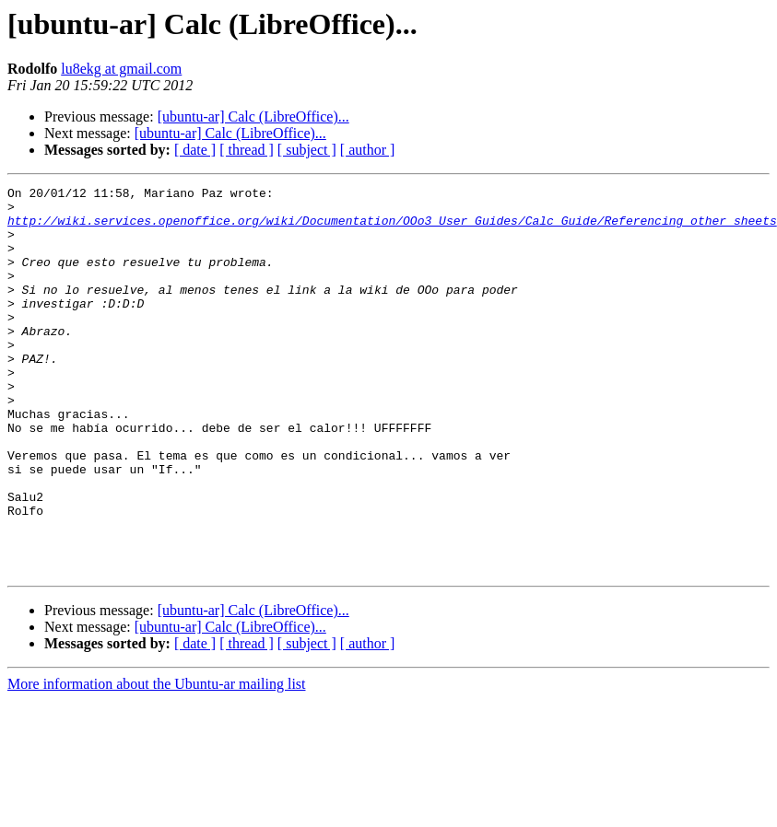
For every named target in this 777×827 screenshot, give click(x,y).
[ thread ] (246, 149)
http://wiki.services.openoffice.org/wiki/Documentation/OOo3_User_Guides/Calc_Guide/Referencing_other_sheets (392, 228)
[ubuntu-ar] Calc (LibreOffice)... (253, 116)
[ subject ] (306, 149)
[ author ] (367, 149)
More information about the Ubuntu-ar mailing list (156, 761)
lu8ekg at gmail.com (121, 68)
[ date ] (195, 149)
